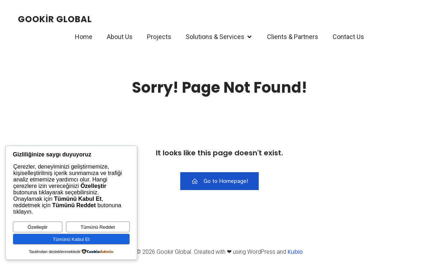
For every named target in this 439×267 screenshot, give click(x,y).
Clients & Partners (292, 37)
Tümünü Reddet (98, 227)
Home (83, 37)
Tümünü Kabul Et (71, 239)
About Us (120, 37)
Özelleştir (38, 227)
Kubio (295, 252)
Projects (159, 37)
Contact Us (348, 37)
